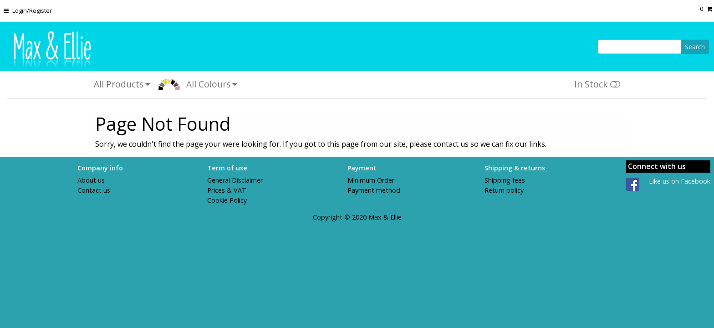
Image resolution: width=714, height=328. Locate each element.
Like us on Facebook (679, 181)
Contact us (93, 190)
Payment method (373, 190)
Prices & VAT (226, 190)
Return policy (504, 190)
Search (695, 46)
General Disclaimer (235, 180)
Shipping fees (504, 180)
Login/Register (32, 10)
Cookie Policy (227, 200)
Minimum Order (370, 180)
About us (91, 180)
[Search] (639, 47)
